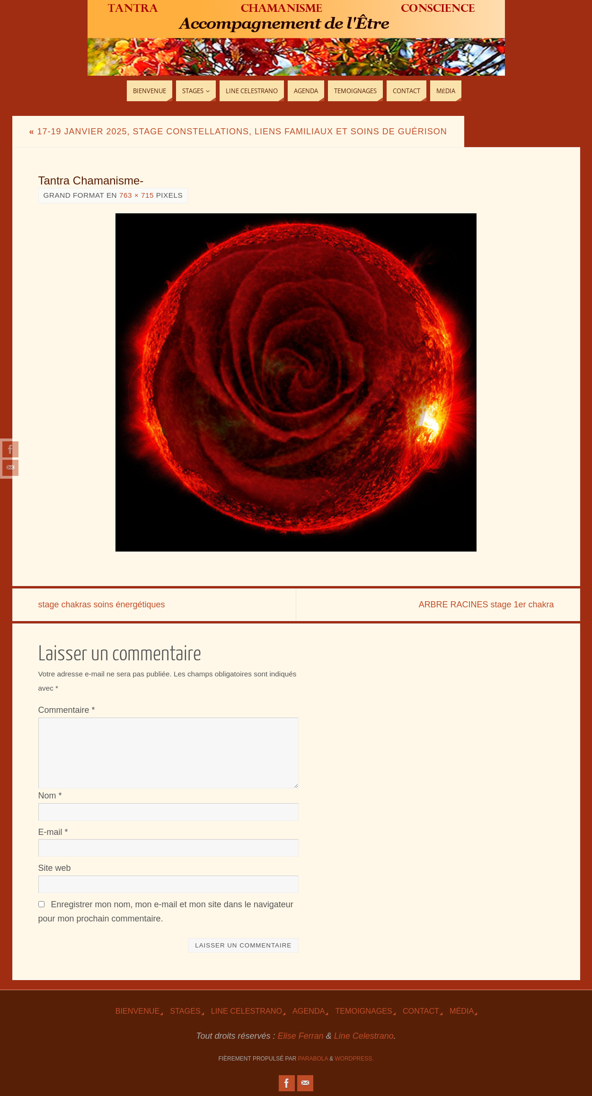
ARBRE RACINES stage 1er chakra (486, 604)
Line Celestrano (246, 1011)
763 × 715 (136, 195)
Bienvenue (137, 1011)
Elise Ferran (301, 1036)
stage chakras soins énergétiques (101, 604)
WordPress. (354, 1058)
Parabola (313, 1058)
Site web (54, 868)
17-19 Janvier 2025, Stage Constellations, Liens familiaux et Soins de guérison (238, 131)
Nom (50, 795)
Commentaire (66, 710)
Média (462, 1011)
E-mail (53, 832)
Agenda (308, 1011)
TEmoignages (363, 1011)
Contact (421, 1011)
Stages (185, 1011)
